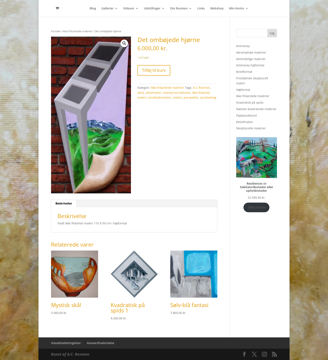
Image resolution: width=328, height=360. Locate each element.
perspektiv (191, 97)
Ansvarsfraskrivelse (100, 343)
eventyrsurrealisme (176, 93)
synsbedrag (208, 97)
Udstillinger (152, 8)
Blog (93, 8)
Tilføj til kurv (154, 70)
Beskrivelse (63, 203)
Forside (55, 31)
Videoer (128, 8)
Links (201, 8)
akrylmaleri (153, 93)
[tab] (64, 203)
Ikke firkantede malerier (77, 31)
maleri (177, 97)
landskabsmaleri (159, 97)
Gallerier (107, 8)
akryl (140, 93)
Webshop (217, 8)
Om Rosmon (179, 8)
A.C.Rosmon (201, 88)
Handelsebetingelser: (66, 343)
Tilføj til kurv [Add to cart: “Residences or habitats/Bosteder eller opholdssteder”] (256, 207)
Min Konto (236, 8)
